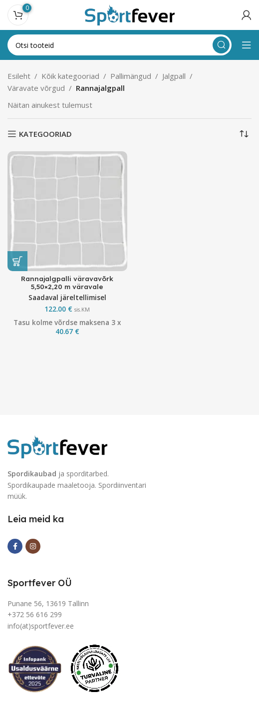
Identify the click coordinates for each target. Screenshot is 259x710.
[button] (17, 261)
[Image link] (57, 446)
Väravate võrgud (36, 88)
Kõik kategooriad (70, 76)
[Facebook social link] (14, 546)
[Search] (119, 44)
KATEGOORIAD (45, 133)
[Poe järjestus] (244, 133)
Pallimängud (130, 76)
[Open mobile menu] (247, 45)
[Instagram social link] (32, 546)
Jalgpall (174, 76)
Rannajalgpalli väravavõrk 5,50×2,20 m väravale (67, 282)
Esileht (18, 76)
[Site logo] (130, 14)
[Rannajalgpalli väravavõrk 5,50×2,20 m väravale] (67, 211)
